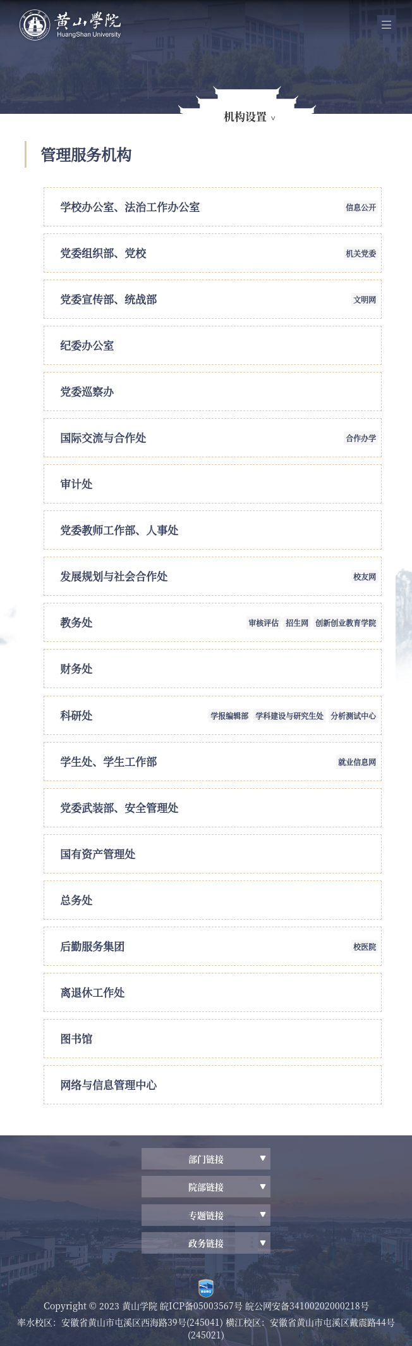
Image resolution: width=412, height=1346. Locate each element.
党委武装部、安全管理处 (119, 807)
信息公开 (361, 207)
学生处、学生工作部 (108, 761)
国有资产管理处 (97, 853)
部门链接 (206, 1158)
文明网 (364, 299)
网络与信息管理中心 (108, 1084)
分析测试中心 (353, 715)
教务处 (76, 622)
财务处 (76, 668)
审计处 (76, 483)
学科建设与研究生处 (289, 715)
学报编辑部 (229, 715)
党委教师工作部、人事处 (119, 530)
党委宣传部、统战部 (108, 299)
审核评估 (263, 622)
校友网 (364, 576)
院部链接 (206, 1186)
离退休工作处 (92, 992)
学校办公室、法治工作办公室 (130, 206)
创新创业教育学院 (345, 622)
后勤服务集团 (92, 946)
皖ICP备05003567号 (202, 1305)
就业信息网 (357, 761)
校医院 (364, 946)
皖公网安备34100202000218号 (307, 1305)
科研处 (76, 715)
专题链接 (206, 1215)
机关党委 (361, 253)
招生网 (297, 622)
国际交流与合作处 (103, 437)
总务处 (76, 900)
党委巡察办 (87, 391)
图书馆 (76, 1038)
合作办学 (361, 438)
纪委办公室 (87, 345)
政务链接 (206, 1243)
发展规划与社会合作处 (113, 576)
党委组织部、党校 (103, 253)
